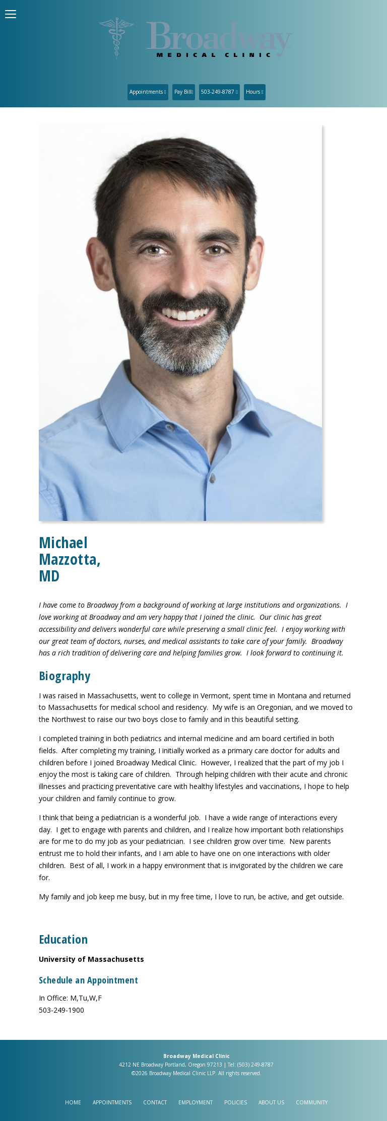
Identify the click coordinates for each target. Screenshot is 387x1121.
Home (73, 1102)
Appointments (148, 91)
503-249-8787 (219, 91)
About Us (271, 1102)
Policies (235, 1102)
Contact (155, 1102)
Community (312, 1102)
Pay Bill (184, 91)
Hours (255, 91)
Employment (195, 1102)
